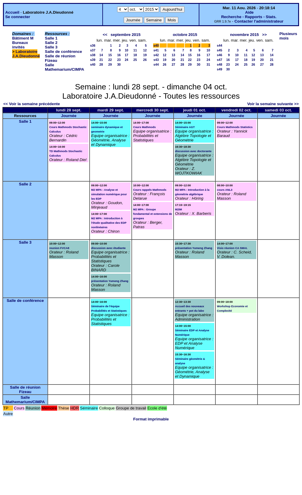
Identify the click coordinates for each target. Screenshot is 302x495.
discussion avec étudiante (108, 248)
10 (126, 50)
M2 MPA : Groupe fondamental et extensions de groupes (152, 214)
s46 (219, 55)
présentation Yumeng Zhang (109, 281)
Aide (249, 12)
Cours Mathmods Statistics (234, 127)
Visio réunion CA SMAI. (232, 248)
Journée (69, 115)
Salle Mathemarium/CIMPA (64, 67)
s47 (219, 60)
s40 (93, 64)
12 (145, 50)
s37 (93, 50)
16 (119, 55)
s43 (156, 60)
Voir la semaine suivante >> (273, 104)
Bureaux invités (20, 44)
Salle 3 (51, 47)
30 (119, 64)
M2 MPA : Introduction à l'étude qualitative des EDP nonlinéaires (108, 223)
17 (126, 55)
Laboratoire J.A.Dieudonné (26, 53)
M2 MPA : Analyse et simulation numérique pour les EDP (109, 194)
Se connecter (17, 17)
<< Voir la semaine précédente (31, 104)
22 (110, 60)
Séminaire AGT (185, 127)
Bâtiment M (23, 38)
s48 (219, 64)
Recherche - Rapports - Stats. (248, 17)
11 (135, 50)
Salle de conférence (63, 51)
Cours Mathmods (144, 127)
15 (110, 55)
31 (208, 64)
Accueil (12, 12)
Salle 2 (51, 42)
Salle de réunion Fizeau (25, 389)
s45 (219, 50)
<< (105, 34)
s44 (156, 64)
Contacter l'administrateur (258, 21)
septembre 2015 (126, 34)
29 (110, 64)
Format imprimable (151, 419)
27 (173, 64)
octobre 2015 (185, 34)
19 (145, 55)
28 (101, 64)
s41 (156, 50)
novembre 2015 (244, 34)
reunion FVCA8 (59, 248)
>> (264, 34)
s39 (93, 60)
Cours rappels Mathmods (149, 189)
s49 (219, 69)
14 (101, 55)
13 (173, 55)
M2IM (178, 209)
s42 (156, 55)
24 (126, 60)
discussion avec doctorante (193, 151)
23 (119, 60)
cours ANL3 (224, 189)
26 (145, 60)
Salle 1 (51, 38)
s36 (93, 45)
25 (135, 60)
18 (135, 55)
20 (173, 60)
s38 (93, 55)
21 (101, 60)
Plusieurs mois (288, 35)
